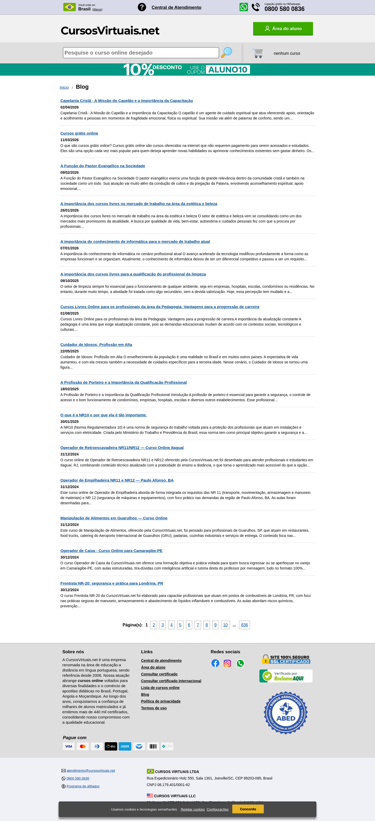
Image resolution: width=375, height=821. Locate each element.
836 (244, 625)
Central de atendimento (161, 660)
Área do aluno (153, 667)
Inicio (64, 87)
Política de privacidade (161, 701)
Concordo (248, 809)
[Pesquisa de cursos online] (141, 52)
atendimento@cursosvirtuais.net (91, 770)
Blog (145, 694)
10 (225, 625)
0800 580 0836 (285, 8)
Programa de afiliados (83, 786)
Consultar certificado (159, 674)
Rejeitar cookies (193, 809)
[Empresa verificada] (285, 681)
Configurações (218, 809)
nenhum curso (287, 53)
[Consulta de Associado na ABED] (286, 736)
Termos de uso (154, 708)
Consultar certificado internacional (171, 681)
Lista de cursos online (160, 688)
